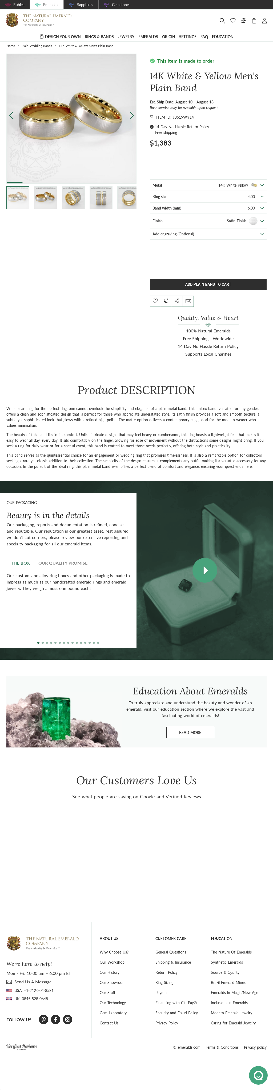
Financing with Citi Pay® (176, 1002)
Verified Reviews (183, 796)
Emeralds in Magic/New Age (234, 992)
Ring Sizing (164, 982)
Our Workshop (112, 962)
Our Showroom (113, 982)
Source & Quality (225, 972)
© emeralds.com (186, 1047)
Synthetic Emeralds (227, 962)
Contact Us (109, 1023)
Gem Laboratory (113, 1013)
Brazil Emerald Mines (228, 982)
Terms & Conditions (222, 1047)
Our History (109, 972)
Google (147, 796)
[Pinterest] (44, 1019)
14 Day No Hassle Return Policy (182, 126)
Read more (196, 733)
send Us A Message (32, 981)
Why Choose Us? (114, 952)
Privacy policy (255, 1047)
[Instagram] (67, 1019)
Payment (162, 992)
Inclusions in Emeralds (229, 1002)
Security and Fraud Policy (176, 1013)
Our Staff (107, 992)
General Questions (170, 952)
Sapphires (85, 4)
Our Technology (113, 1002)
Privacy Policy (166, 1023)
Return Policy (166, 972)
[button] (132, 115)
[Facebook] (55, 1019)
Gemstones (121, 4)
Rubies (18, 4)
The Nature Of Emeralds (231, 952)
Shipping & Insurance (173, 962)
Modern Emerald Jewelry (231, 1013)
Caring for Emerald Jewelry (233, 1023)
